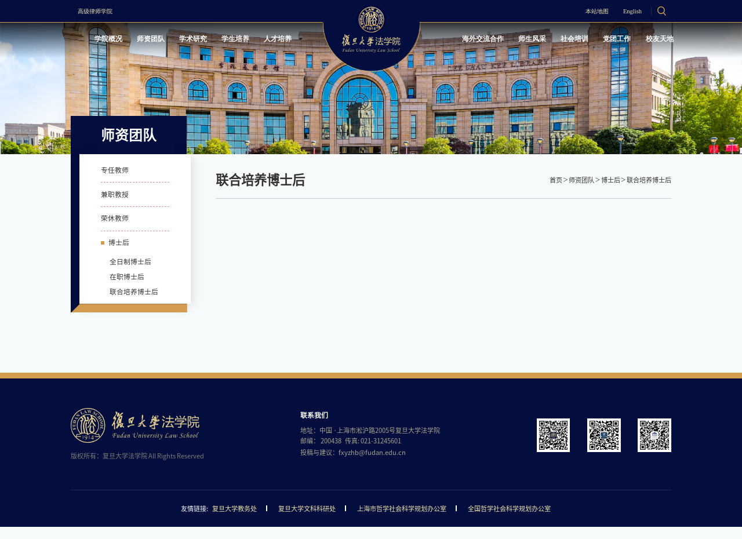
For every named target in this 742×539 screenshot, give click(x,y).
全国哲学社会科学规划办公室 (509, 521)
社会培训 (567, 39)
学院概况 (111, 39)
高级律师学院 (100, 11)
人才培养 (290, 39)
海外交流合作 (469, 39)
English (627, 11)
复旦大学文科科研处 (307, 521)
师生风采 (522, 39)
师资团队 (156, 39)
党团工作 (611, 39)
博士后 (610, 180)
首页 (556, 180)
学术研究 (201, 39)
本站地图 (587, 11)
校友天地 (656, 39)
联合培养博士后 (649, 180)
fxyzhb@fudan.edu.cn (372, 464)
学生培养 (246, 39)
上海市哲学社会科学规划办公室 (401, 521)
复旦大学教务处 (234, 521)
